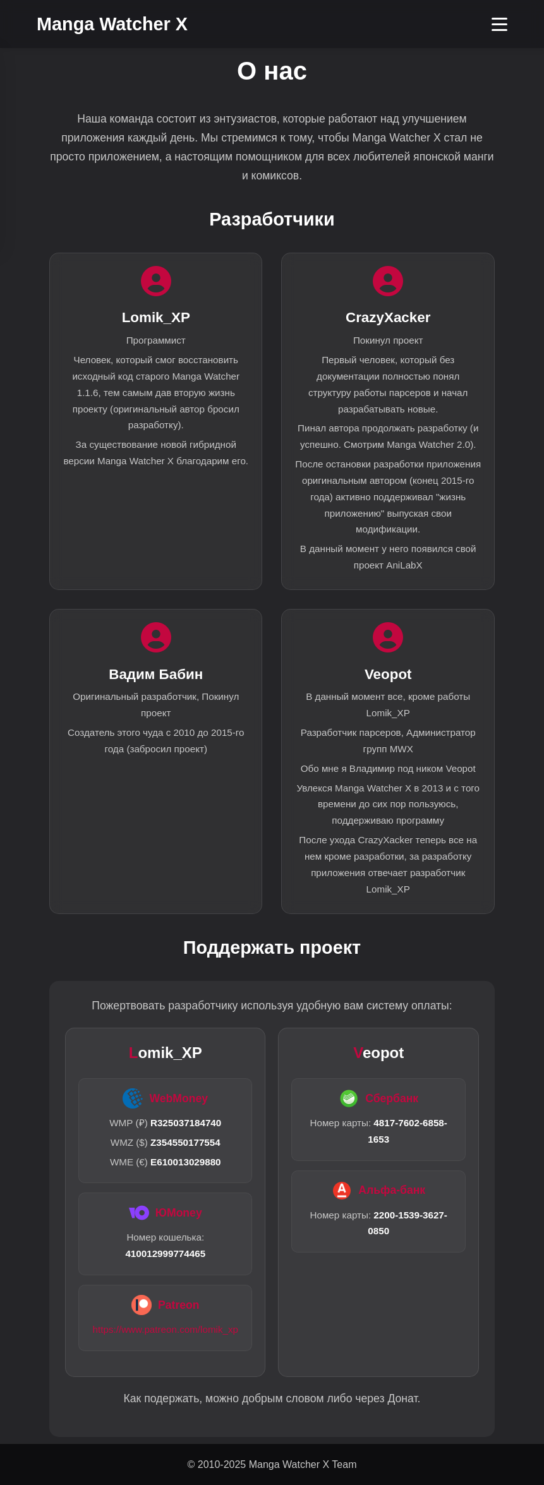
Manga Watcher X (112, 24)
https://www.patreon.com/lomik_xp (165, 1329)
